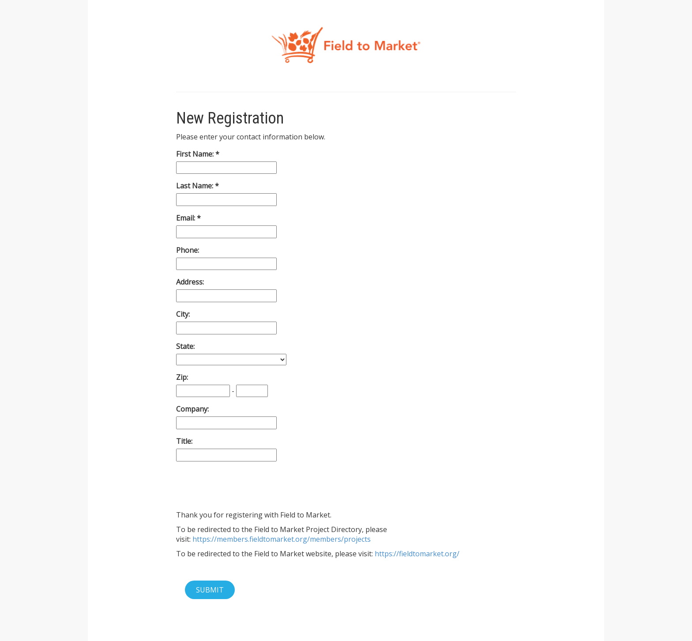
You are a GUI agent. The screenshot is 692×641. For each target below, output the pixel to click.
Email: (186, 218)
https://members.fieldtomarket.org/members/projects (281, 539)
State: (185, 346)
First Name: (195, 154)
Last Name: (195, 186)
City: (183, 314)
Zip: (182, 377)
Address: (190, 282)
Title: (184, 441)
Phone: (187, 250)
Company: (192, 409)
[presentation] (243, 486)
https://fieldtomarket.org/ (417, 554)
